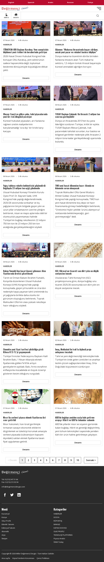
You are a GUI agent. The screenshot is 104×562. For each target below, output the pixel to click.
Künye (4, 517)
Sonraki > (91, 460)
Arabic (50, 2)
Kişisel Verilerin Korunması (23, 558)
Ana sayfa (6, 558)
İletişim (4, 538)
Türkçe (90, 2)
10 (78, 460)
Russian (70, 2)
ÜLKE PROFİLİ (59, 531)
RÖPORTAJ (58, 521)
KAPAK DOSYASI (60, 528)
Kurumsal (5, 514)
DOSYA (56, 517)
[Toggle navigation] (99, 8)
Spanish (31, 2)
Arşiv (4, 535)
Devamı (26, 78)
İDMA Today (59, 542)
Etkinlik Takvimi (8, 524)
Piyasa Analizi (59, 538)
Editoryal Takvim (8, 528)
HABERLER (7, 44)
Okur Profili (6, 521)
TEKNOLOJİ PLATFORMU (63, 535)
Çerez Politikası (43, 558)
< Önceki (12, 460)
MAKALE (57, 524)
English (11, 2)
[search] (97, 15)
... (82, 460)
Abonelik (5, 531)
